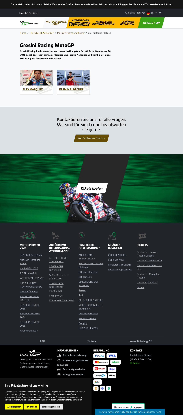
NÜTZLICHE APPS (88, 328)
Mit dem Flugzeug (88, 271)
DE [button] (151, 13)
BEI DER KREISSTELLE (91, 300)
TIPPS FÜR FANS (29, 291)
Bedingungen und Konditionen (35, 363)
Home (23, 32)
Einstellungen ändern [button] (51, 407)
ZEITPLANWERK (28, 273)
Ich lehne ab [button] (31, 407)
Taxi (81, 295)
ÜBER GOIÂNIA (116, 259)
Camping (83, 323)
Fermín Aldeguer (71, 89)
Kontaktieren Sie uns (91, 138)
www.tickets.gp (140, 341)
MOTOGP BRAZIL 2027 (56, 23)
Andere (140, 287)
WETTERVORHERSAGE (32, 278)
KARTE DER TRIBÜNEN (61, 300)
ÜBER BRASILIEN (117, 254)
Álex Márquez (32, 89)
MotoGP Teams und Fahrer (71, 32)
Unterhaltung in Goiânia (120, 269)
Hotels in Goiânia (87, 318)
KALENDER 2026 (29, 268)
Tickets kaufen (91, 188)
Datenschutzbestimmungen (34, 366)
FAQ (42, 341)
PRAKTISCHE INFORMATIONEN (103, 23)
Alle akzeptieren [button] (14, 407)
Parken (82, 290)
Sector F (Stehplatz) (147, 282)
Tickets (91, 341)
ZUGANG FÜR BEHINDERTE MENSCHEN (56, 287)
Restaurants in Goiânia (119, 264)
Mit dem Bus (85, 276)
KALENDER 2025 (29, 330)
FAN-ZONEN (56, 295)
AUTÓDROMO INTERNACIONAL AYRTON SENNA (79, 22)
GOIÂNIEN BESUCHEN (127, 23)
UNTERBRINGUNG (88, 313)
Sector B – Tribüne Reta (149, 260)
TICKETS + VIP (151, 23)
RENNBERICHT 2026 (31, 254)
